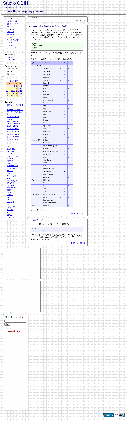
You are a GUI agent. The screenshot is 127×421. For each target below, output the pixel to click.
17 (18, 91)
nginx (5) (10, 199)
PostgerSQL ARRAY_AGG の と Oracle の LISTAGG (13, 121)
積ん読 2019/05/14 (13, 117)
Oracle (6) (10, 195)
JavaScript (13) (12, 181)
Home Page (12, 11)
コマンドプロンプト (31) (15, 168)
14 (12, 91)
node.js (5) (10, 202)
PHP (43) (10, 161)
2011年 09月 (14, 81)
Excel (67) (10, 154)
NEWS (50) (10, 159)
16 (16, 91)
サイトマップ (11, 48)
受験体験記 (10, 34)
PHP (73, 245)
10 (18, 88)
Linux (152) (10, 151)
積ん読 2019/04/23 (13, 129)
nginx (73, 215)
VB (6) (9, 197)
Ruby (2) (9, 215)
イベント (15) (11, 176)
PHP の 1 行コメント (37, 222)
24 (18, 93)
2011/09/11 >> (80, 20)
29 (14, 95)
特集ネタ (10, 27)
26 (7, 95)
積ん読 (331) (11, 149)
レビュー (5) (11, 207)
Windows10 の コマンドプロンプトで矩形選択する (15, 112)
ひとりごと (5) (11, 204)
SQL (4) (9, 212)
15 (14, 91)
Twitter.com (10, 57)
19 (7, 93)
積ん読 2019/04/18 (13, 131)
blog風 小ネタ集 (12, 21)
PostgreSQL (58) (12, 156)
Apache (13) (11, 178)
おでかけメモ (11, 37)
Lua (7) (9, 192)
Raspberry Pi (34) (12, 166)
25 (21, 93)
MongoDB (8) (11, 188)
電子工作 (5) (11, 210)
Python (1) (10, 217)
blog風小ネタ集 (28, 12)
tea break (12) (11, 185)
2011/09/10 (80, 215)
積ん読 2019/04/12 (13, 134)
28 (12, 95)
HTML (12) (10, 183)
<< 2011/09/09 (33, 18)
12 (7, 91)
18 (21, 91)
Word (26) (10, 171)
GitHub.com (11, 60)
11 (21, 88)
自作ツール (10, 32)
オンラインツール (13, 24)
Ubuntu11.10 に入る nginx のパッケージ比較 (47, 26)
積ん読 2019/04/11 (13, 137)
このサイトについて (13, 45)
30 (16, 95)
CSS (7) (9, 190)
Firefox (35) (10, 163)
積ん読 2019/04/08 (13, 140)
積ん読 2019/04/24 (13, 126)
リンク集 (10, 43)
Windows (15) (11, 173)
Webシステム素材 (13, 40)
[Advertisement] (21, 265)
